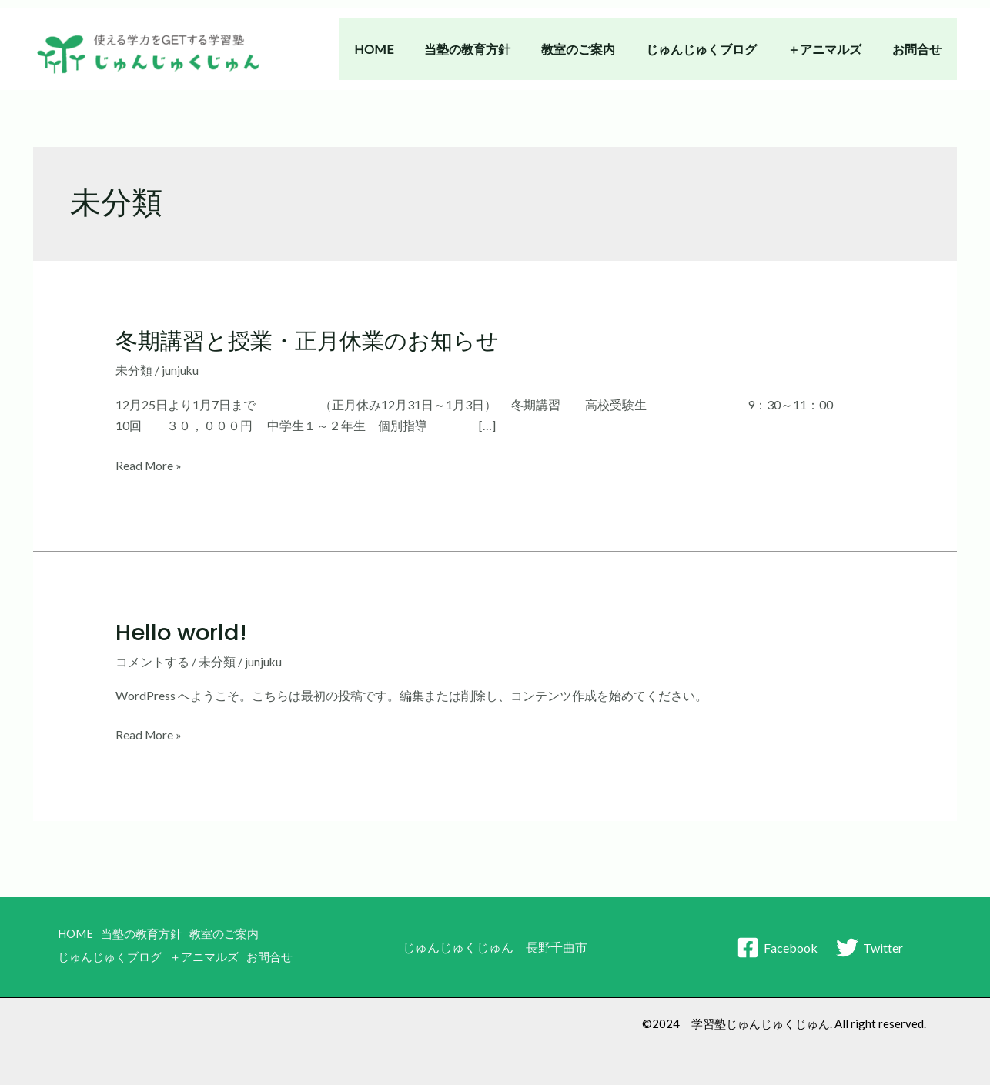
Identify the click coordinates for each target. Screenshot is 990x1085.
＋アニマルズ (834, 49)
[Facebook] (776, 944)
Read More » (149, 464)
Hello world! (183, 632)
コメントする (152, 660)
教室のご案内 (600, 49)
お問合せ (920, 49)
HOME (407, 49)
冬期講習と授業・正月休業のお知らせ (313, 341)
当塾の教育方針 (495, 49)
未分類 (133, 369)
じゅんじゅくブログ (716, 49)
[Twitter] (869, 944)
